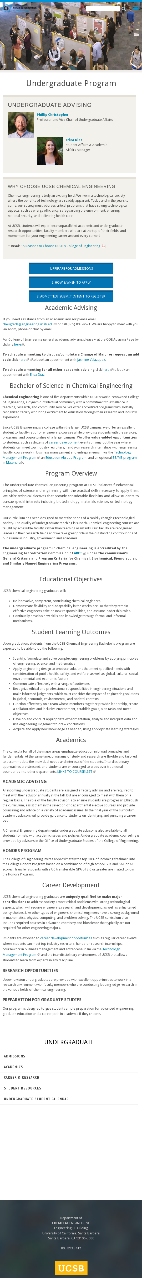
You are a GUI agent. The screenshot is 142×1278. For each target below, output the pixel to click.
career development (64, 442)
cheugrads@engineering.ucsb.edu (30, 324)
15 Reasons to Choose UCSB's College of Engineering (60, 246)
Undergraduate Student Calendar (36, 1099)
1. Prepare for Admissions (71, 268)
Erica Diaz (37, 375)
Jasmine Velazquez (91, 360)
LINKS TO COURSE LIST (76, 772)
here (19, 344)
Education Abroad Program (66, 458)
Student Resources (22, 1088)
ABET (79, 553)
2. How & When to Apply (71, 282)
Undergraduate (69, 1042)
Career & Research (21, 1077)
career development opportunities (66, 938)
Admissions (14, 1056)
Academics (13, 1067)
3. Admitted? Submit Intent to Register (71, 296)
